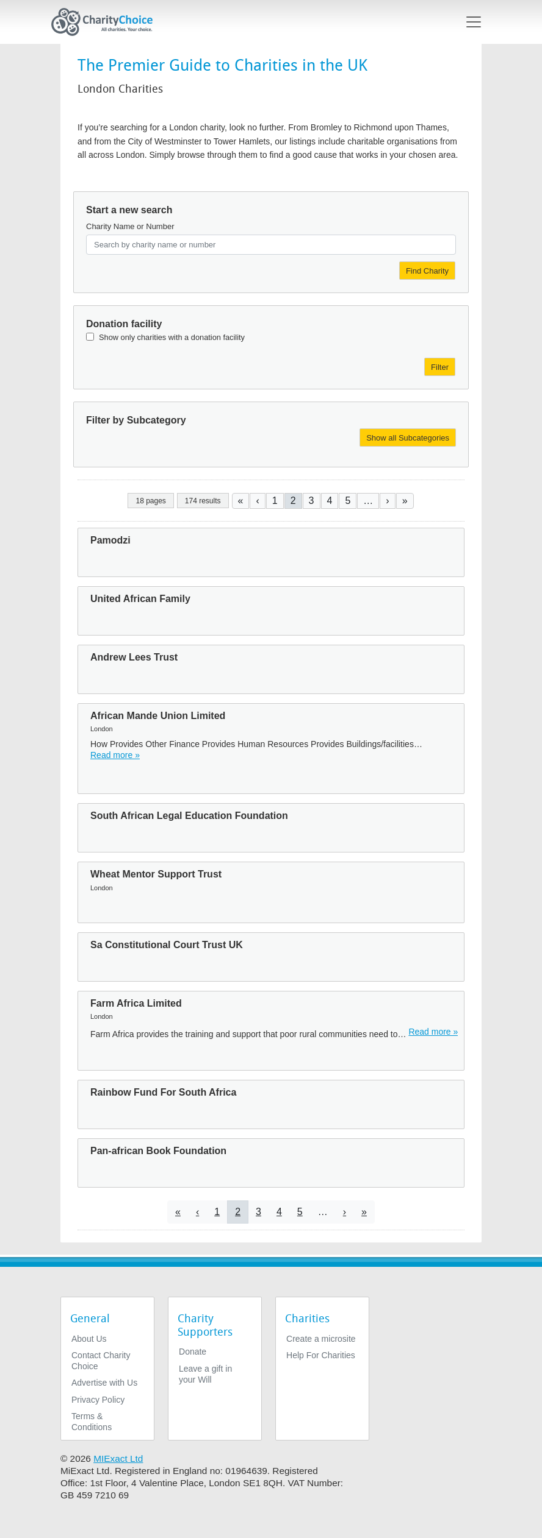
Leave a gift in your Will (205, 1374)
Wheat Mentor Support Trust (156, 874)
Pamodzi (110, 540)
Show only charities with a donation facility (172, 337)
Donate (192, 1351)
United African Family (140, 599)
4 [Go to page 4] (330, 500)
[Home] (106, 22)
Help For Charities (320, 1355)
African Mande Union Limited (157, 716)
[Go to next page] (387, 500)
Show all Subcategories (407, 437)
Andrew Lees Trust (134, 657)
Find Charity (427, 270)
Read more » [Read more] (115, 755)
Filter (440, 367)
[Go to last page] (405, 500)
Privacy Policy (98, 1400)
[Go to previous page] (257, 500)
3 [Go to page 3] (311, 500)
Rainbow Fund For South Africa (163, 1092)
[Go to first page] (241, 500)
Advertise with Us (104, 1382)
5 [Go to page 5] (347, 500)
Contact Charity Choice (100, 1360)
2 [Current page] (293, 500)
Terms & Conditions (91, 1421)
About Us (89, 1339)
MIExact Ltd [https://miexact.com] (118, 1458)
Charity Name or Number (130, 226)
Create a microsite (321, 1339)
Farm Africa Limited (136, 1003)
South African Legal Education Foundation (189, 815)
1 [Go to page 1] (275, 500)
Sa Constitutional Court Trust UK (166, 945)
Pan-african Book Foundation (158, 1151)
